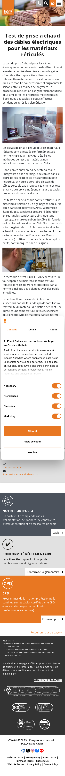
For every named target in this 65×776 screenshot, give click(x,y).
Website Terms (15, 757)
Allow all (33, 430)
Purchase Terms (24, 760)
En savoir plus (52, 619)
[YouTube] (42, 750)
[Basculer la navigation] (59, 3)
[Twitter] (28, 750)
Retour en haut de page (47, 632)
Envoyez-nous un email (42, 740)
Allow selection (32, 441)
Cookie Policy (51, 764)
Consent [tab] (12, 329)
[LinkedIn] (23, 750)
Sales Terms (49, 757)
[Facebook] (37, 750)
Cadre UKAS (42, 760)
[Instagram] (32, 750)
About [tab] (53, 329)
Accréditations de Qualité (48, 679)
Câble (58, 532)
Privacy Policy (33, 757)
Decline (32, 452)
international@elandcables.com (20, 474)
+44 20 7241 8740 (12, 467)
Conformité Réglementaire (45, 572)
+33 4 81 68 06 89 (17, 740)
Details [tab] (32, 329)
